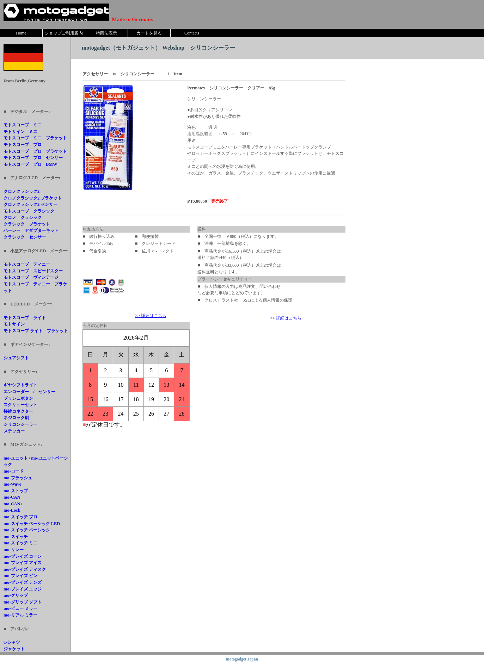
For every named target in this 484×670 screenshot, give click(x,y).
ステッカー (14, 431)
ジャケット (14, 648)
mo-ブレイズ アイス (23, 562)
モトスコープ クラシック (29, 211)
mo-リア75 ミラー (20, 615)
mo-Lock (12, 510)
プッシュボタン (18, 398)
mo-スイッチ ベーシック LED (32, 523)
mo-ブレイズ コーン (23, 556)
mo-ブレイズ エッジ (23, 589)
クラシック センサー (25, 237)
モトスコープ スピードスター (33, 270)
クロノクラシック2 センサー (30, 204)
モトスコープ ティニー (27, 264)
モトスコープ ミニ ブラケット (35, 137)
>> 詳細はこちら (150, 315)
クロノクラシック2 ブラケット (33, 198)
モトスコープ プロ (23, 144)
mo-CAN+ (13, 503)
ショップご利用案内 (64, 33)
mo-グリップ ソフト (23, 602)
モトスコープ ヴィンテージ (31, 277)
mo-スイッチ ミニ (20, 543)
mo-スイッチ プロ (20, 516)
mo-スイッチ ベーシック (27, 529)
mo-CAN (12, 497)
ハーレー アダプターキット (31, 230)
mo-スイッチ (16, 536)
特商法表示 (106, 33)
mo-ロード (14, 471)
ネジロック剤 (16, 417)
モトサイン (14, 324)
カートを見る (149, 33)
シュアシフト (16, 357)
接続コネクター (18, 411)
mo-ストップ (16, 490)
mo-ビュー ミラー (20, 608)
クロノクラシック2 (21, 191)
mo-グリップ (16, 595)
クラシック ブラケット (27, 224)
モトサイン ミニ (20, 131)
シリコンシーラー (20, 424)
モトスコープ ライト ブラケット (36, 330)
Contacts (191, 33)
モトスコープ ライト (25, 317)
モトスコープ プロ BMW (30, 164)
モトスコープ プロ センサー (33, 157)
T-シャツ (12, 642)
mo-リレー (14, 549)
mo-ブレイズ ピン (20, 575)
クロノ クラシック (23, 217)
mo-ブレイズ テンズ (23, 582)
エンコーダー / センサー (29, 391)
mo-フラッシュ (18, 477)
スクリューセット (20, 404)
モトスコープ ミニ (23, 124)
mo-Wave (12, 484)
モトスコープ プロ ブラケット (35, 151)
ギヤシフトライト (20, 385)
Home (21, 33)
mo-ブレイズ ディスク (25, 569)
